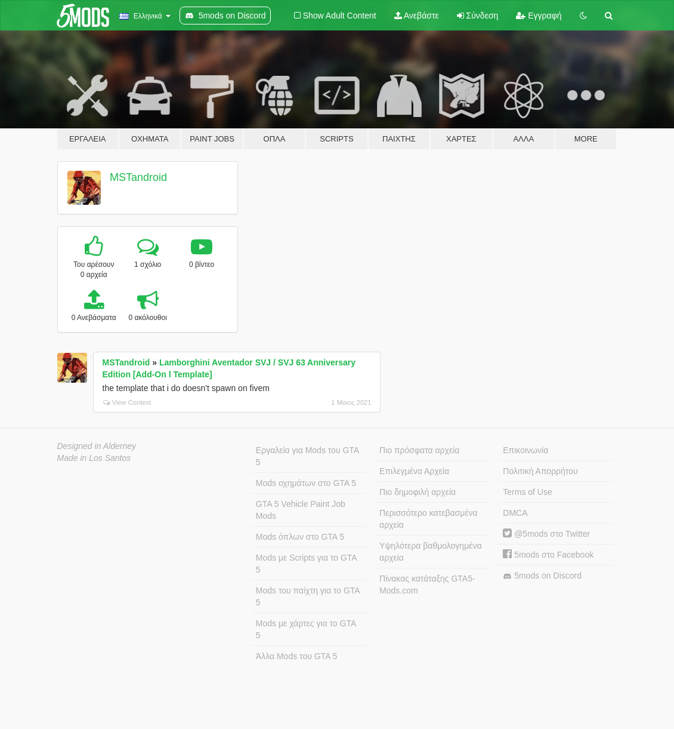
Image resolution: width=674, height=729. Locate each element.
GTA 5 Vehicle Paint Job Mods (300, 510)
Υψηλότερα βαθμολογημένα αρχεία (430, 551)
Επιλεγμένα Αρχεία (414, 471)
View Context (127, 402)
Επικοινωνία (525, 450)
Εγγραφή (538, 15)
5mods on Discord (542, 576)
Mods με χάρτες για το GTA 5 (306, 629)
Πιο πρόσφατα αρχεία (419, 450)
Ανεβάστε (416, 15)
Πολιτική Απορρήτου (540, 471)
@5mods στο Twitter (546, 533)
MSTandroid (138, 177)
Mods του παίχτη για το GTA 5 (308, 596)
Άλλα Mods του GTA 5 (297, 656)
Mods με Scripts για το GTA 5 (306, 563)
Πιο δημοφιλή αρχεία (417, 492)
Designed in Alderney (97, 446)
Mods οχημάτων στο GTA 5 (306, 483)
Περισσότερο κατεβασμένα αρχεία (428, 519)
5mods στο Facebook (548, 554)
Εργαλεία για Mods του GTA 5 (307, 456)
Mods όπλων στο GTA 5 (300, 537)
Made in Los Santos (94, 458)
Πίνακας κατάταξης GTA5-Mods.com (427, 584)
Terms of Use (527, 492)
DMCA (515, 513)
